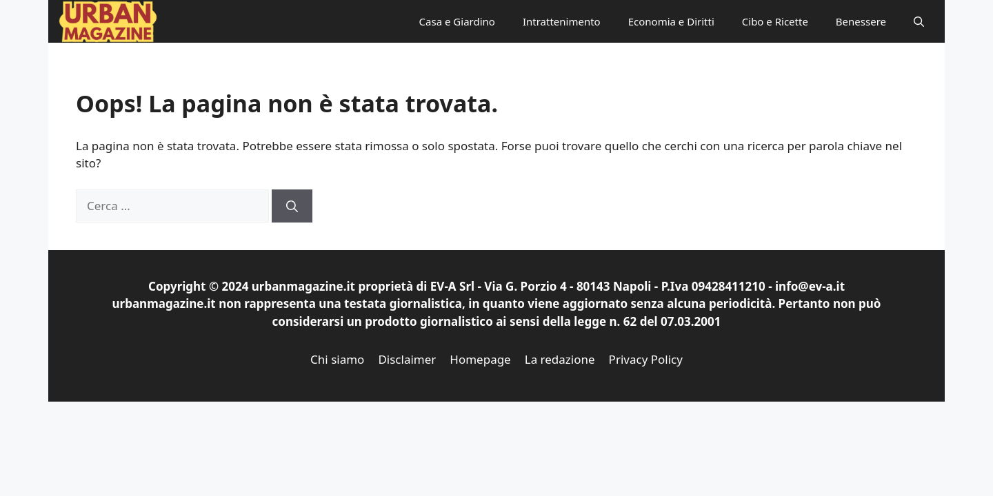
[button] (919, 21)
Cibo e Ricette (775, 21)
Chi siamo (337, 359)
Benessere (861, 21)
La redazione (560, 359)
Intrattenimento (562, 21)
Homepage (480, 359)
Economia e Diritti (671, 21)
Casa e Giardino (457, 21)
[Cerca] (292, 206)
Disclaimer (407, 359)
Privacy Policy (646, 359)
